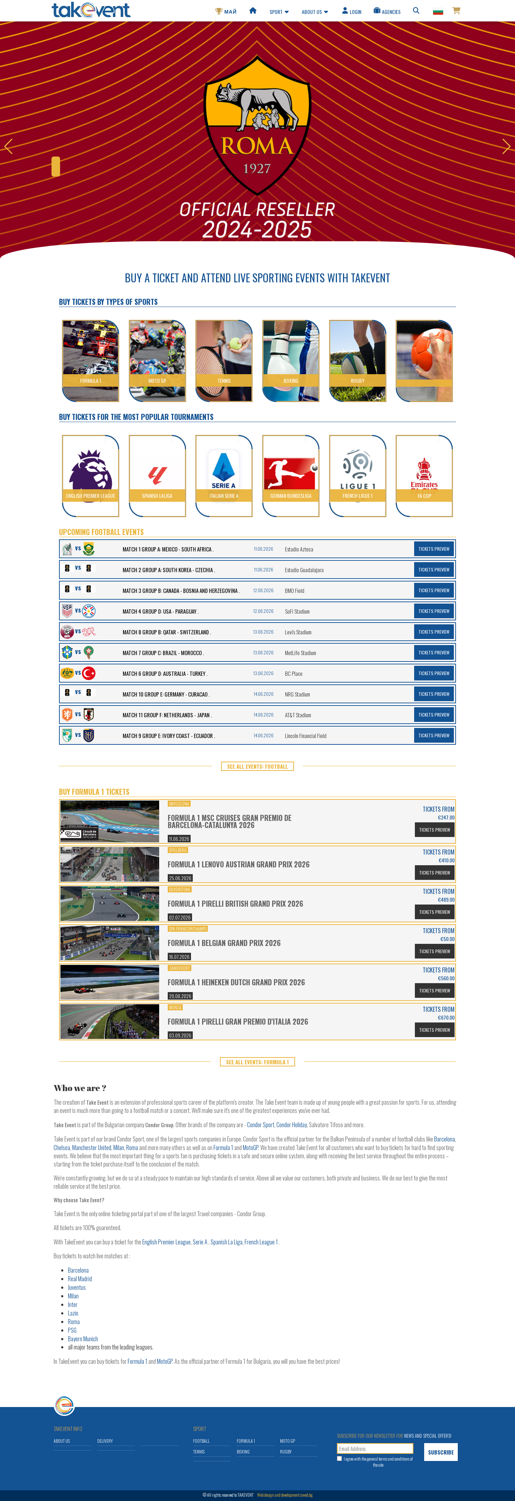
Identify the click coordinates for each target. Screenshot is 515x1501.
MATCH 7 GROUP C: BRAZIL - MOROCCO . (163, 653)
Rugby (285, 1451)
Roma (132, 1147)
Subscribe (441, 1452)
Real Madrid (80, 1278)
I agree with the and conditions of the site (378, 1462)
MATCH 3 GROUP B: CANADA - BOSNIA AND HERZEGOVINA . (181, 590)
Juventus (77, 1287)
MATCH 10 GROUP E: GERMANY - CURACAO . (166, 694)
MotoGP (250, 1147)
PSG (72, 1330)
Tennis (199, 1451)
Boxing (243, 1451)
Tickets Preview (434, 549)
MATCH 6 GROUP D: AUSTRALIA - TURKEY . (165, 673)
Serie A (200, 1242)
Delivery (105, 1441)
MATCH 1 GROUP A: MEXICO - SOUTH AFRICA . (168, 549)
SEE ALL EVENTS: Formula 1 (257, 1062)
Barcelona (444, 1139)
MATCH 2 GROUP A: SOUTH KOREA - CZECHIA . (169, 570)
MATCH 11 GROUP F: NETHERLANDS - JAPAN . (167, 715)
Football (201, 1441)
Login (351, 13)
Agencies (387, 13)
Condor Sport (260, 1124)
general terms (377, 1459)
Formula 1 (223, 1147)
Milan (118, 1147)
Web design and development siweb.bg (285, 1495)
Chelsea (62, 1147)
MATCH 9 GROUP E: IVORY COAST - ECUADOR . (169, 735)
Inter (73, 1304)
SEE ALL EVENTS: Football (257, 766)
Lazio (73, 1313)
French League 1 (261, 1242)
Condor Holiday (291, 1124)
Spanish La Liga (226, 1242)
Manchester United (91, 1147)
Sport (279, 13)
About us (315, 13)
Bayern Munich (83, 1338)
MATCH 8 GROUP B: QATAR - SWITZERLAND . (167, 632)
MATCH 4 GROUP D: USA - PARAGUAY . (160, 611)
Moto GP (287, 1441)
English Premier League (166, 1242)
